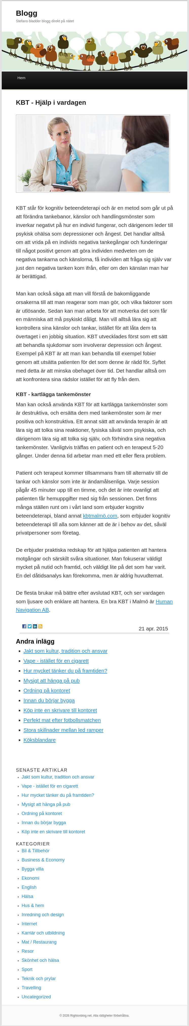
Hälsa (27, 896)
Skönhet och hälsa (40, 960)
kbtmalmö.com (100, 516)
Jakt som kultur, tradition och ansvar (66, 651)
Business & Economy (43, 859)
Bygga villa (33, 869)
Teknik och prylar (39, 978)
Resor (28, 951)
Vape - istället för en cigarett (56, 661)
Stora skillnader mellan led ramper (64, 730)
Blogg (26, 13)
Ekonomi (30, 878)
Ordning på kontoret (47, 690)
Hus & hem (33, 905)
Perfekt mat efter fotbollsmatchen (62, 720)
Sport (27, 969)
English (29, 887)
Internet (29, 923)
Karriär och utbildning (43, 932)
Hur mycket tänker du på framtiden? (65, 671)
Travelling (31, 987)
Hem (21, 78)
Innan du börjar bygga (49, 700)
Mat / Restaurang (39, 942)
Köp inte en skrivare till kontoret (60, 710)
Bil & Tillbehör (35, 850)
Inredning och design (43, 914)
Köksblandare (40, 740)
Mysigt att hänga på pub (52, 680)
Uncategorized (36, 996)
